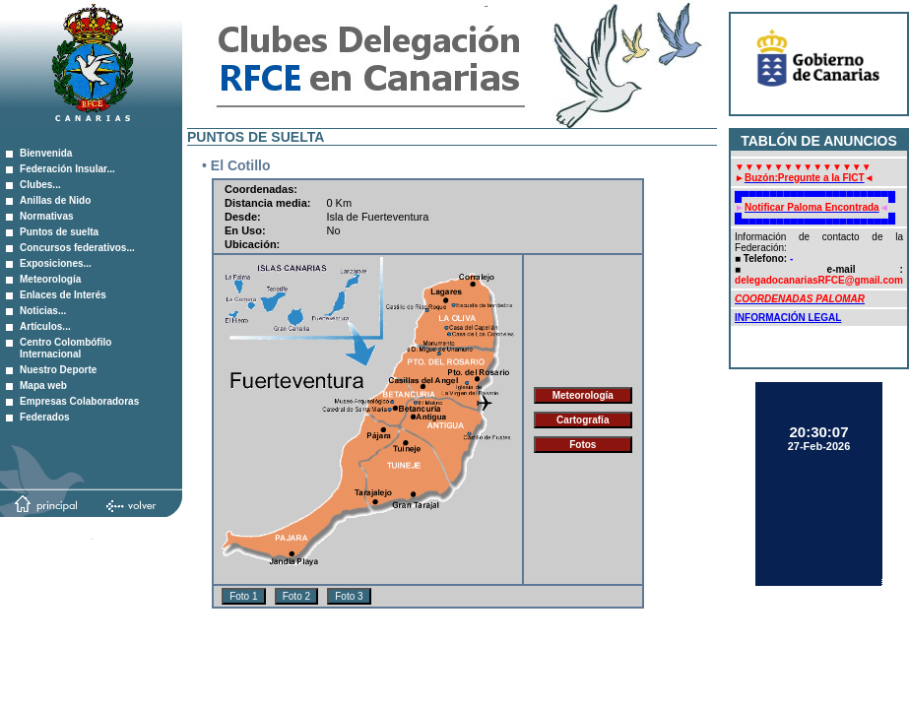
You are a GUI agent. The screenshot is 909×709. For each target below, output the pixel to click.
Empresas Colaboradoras (79, 401)
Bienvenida (46, 153)
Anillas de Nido (55, 200)
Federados (45, 417)
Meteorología (50, 279)
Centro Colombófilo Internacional (65, 348)
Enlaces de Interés (63, 295)
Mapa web (43, 385)
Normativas (46, 216)
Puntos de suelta (59, 231)
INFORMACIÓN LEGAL (788, 317)
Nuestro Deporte (58, 369)
